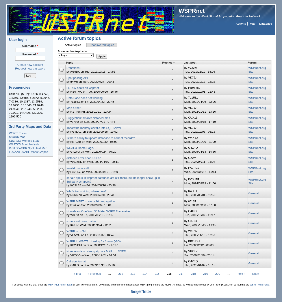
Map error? (74, 108)
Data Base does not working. (85, 98)
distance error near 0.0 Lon (84, 158)
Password (30, 54)
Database (265, 23)
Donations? (74, 68)
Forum (252, 62)
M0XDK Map (17, 137)
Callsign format (76, 261)
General (253, 193)
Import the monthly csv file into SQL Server (94, 128)
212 (120, 273)
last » (255, 273)
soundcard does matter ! (82, 221)
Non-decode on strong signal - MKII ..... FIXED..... (98, 251)
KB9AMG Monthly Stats (24, 140)
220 (217, 273)
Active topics (74, 45)
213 (132, 273)
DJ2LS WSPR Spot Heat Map (28, 148)
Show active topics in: (73, 51)
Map (253, 23)
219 (205, 273)
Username (30, 46)
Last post (190, 62)
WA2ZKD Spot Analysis (24, 144)
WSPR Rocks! (18, 133)
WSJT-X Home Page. (80, 148)
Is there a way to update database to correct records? (101, 138)
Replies (168, 62)
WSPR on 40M (76, 231)
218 (193, 273)
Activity (241, 23)
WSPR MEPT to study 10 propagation (91, 201)
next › (241, 273)
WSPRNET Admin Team (60, 285)
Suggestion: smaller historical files (88, 118)
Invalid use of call (78, 168)
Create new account (30, 64)
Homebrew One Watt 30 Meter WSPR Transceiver (99, 211)
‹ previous (94, 273)
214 (145, 273)
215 (157, 273)
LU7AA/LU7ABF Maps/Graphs (28, 152)
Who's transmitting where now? (87, 191)
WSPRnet (192, 10)
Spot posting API (77, 78)
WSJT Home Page (259, 285)
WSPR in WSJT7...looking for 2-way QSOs (94, 241)
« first (77, 273)
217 (181, 273)
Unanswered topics (101, 45)
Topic (69, 62)
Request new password (30, 68)
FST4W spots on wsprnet (83, 88)
